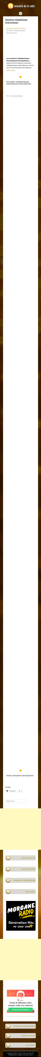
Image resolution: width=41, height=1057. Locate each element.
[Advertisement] (20, 386)
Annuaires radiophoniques (16, 28)
